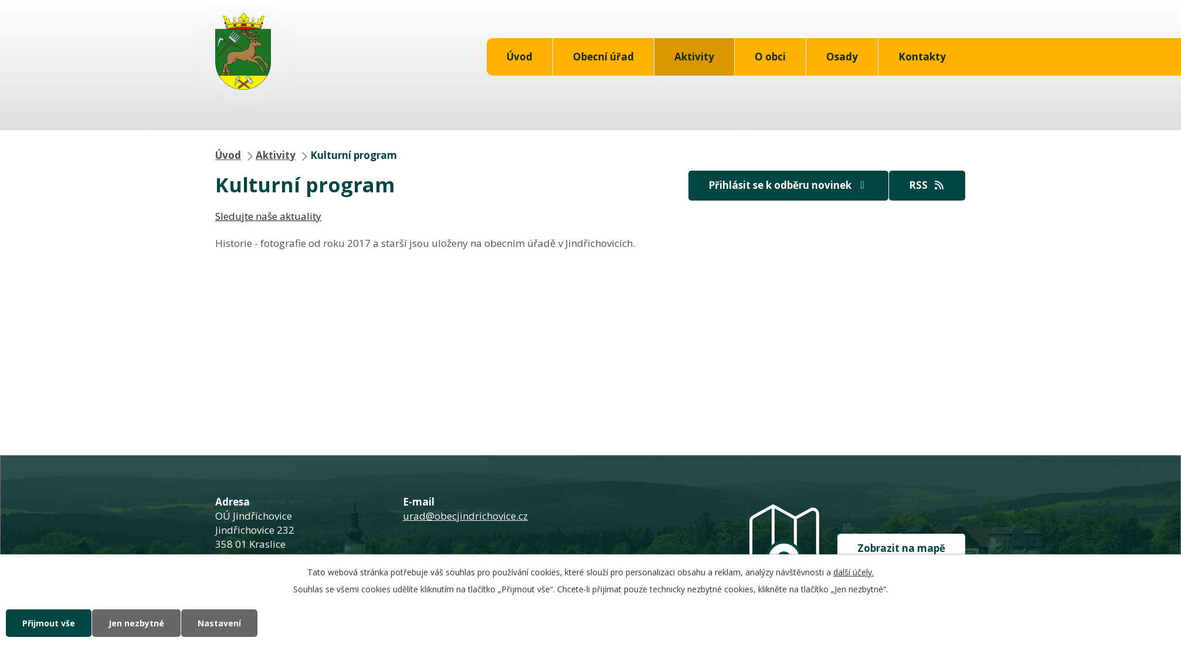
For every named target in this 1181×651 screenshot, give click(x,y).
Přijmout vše (48, 623)
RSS (927, 185)
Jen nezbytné (136, 623)
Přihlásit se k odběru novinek (788, 185)
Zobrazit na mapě (901, 548)
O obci (770, 56)
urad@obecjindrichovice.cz (465, 516)
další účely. (853, 572)
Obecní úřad (603, 56)
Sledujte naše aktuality (268, 216)
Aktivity (694, 56)
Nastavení (219, 623)
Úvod (519, 56)
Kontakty (922, 56)
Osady (842, 56)
